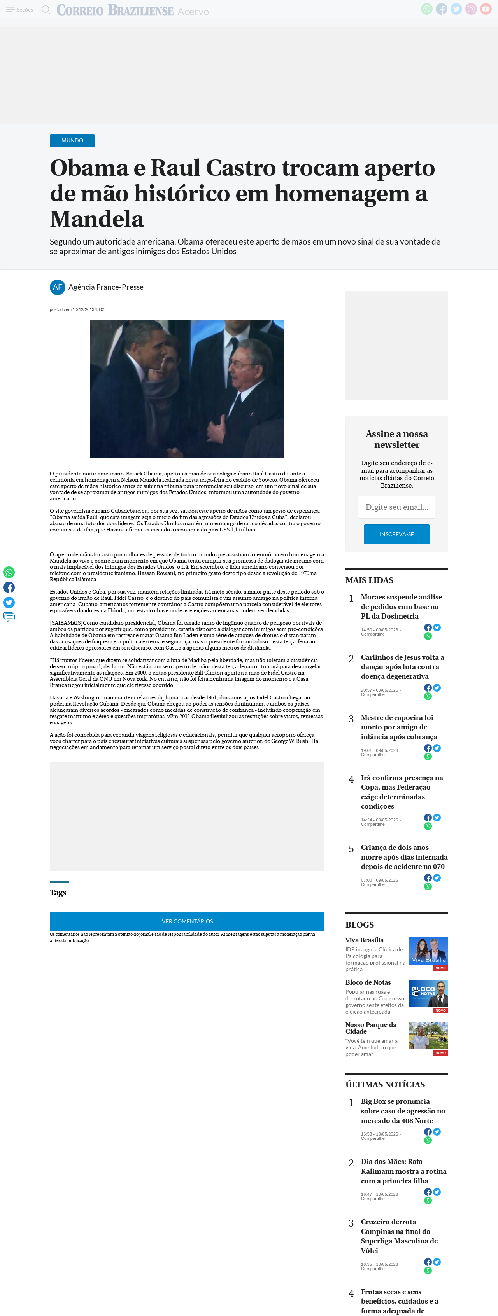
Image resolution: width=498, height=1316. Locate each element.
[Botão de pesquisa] (43, 9)
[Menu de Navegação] (20, 9)
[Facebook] (441, 13)
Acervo (193, 10)
